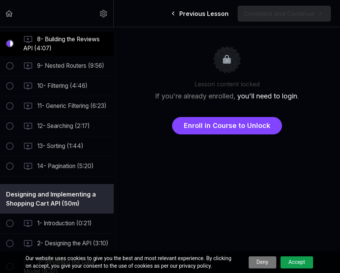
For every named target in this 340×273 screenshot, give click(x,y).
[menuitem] (103, 13)
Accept (296, 262)
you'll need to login (267, 96)
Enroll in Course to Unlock (227, 125)
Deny (262, 262)
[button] (9, 13)
